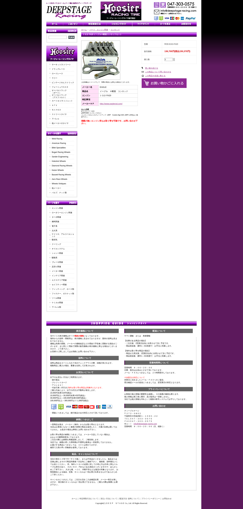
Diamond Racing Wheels (62, 166)
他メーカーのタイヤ (60, 123)
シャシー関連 (57, 253)
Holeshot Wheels (59, 161)
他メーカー (56, 188)
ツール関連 (56, 298)
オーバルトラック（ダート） (59, 91)
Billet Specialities (59, 148)
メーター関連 (57, 271)
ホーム (84, 30)
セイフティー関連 (59, 285)
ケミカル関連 (57, 302)
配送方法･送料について (129, 499)
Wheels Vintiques (59, 184)
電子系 (54, 226)
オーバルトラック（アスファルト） (59, 96)
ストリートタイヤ (59, 114)
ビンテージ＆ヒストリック (63, 82)
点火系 (54, 230)
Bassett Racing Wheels (61, 175)
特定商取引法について (89, 499)
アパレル (55, 119)
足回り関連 (56, 267)
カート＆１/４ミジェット (62, 101)
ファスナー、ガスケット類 (63, 294)
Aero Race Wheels (59, 179)
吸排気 (54, 240)
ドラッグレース (58, 69)
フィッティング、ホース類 (63, 289)
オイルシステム (58, 249)
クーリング (56, 244)
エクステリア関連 (59, 280)
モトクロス (56, 110)
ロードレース (57, 73)
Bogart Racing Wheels (61, 152)
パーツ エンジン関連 (98, 30)
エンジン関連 (57, 208)
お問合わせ (167, 499)
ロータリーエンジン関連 (62, 213)
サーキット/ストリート (61, 64)
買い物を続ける (151, 68)
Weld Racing (57, 139)
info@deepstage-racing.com (145, 424)
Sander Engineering (60, 157)
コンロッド (115, 30)
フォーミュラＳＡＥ (60, 87)
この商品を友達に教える (155, 76)
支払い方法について (108, 499)
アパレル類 (56, 307)
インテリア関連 (58, 276)
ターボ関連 (56, 217)
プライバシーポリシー (150, 499)
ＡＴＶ (54, 105)
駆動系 (54, 258)
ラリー (55, 78)
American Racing (59, 143)
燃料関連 (55, 222)
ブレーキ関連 (57, 262)
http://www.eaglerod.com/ (111, 104)
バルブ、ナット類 (59, 193)
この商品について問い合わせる (158, 72)
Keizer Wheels (58, 170)
